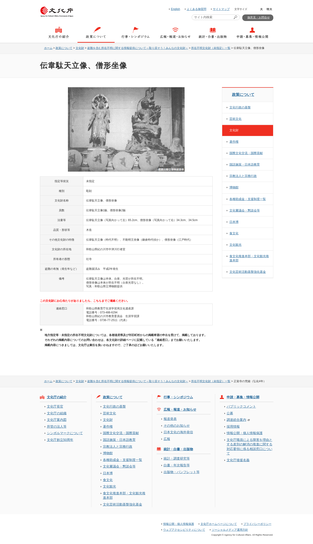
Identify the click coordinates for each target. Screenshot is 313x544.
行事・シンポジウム (178, 397)
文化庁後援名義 (238, 460)
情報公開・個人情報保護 (245, 433)
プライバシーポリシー (257, 524)
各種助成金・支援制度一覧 (247, 199)
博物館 (234, 187)
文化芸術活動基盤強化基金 (247, 272)
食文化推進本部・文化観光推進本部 (249, 258)
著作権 (234, 141)
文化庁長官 (55, 406)
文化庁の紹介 (57, 397)
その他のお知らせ (177, 425)
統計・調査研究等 (177, 458)
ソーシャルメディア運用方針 (230, 529)
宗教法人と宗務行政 (243, 176)
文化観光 (235, 244)
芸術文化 (235, 119)
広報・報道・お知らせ (180, 409)
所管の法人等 (57, 426)
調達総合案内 (236, 420)
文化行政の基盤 (240, 107)
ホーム (48, 48)
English (175, 9)
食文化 (234, 233)
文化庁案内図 (57, 420)
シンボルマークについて (65, 433)
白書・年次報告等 (177, 465)
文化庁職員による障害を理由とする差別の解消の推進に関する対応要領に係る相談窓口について (249, 446)
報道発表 (170, 419)
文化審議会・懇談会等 (244, 210)
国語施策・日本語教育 (244, 164)
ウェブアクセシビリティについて (184, 529)
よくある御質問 (196, 9)
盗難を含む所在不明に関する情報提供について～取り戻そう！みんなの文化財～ (137, 48)
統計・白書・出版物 (178, 449)
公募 (230, 413)
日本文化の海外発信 (178, 432)
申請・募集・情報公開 (243, 397)
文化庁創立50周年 (60, 440)
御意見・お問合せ (258, 17)
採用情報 (233, 426)
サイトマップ (221, 9)
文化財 (80, 48)
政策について (64, 48)
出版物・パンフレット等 (182, 472)
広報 (167, 439)
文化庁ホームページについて (218, 524)
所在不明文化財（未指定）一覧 (210, 48)
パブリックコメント (241, 406)
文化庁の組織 (57, 413)
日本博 (234, 222)
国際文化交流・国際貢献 (246, 153)
